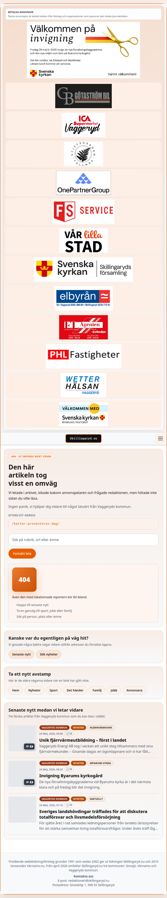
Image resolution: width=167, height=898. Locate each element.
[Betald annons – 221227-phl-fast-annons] (83, 356)
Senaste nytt (21, 654)
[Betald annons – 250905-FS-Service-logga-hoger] (83, 211)
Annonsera (134, 690)
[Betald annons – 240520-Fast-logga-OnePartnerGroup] (83, 182)
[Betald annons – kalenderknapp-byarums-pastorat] (83, 414)
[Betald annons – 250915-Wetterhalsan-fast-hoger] (83, 385)
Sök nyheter (49, 654)
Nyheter (34, 690)
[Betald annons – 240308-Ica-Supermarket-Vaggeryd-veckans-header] (83, 125)
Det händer (75, 690)
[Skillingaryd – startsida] (83, 438)
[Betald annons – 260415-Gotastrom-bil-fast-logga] (83, 96)
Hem (15, 690)
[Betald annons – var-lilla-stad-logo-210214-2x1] (83, 240)
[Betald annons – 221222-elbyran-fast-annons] (83, 298)
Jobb (114, 690)
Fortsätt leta (22, 553)
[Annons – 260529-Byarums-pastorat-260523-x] (83, 50)
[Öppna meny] (160, 438)
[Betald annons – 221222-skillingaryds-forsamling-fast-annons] (83, 269)
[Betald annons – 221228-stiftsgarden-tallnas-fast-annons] (83, 154)
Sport (54, 690)
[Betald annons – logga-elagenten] (83, 327)
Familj (97, 690)
